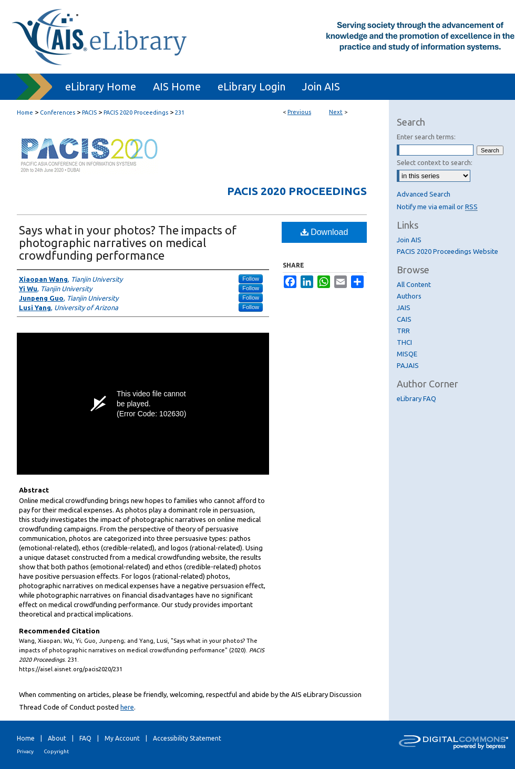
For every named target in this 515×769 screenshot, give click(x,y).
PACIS (89, 112)
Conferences (57, 112)
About (57, 738)
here (127, 707)
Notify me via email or (437, 206)
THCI (404, 342)
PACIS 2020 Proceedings (136, 112)
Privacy (25, 751)
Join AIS (409, 239)
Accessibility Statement (187, 738)
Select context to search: (434, 162)
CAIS (404, 319)
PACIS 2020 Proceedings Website (447, 251)
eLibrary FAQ (416, 398)
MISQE (407, 353)
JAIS (403, 307)
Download (324, 232)
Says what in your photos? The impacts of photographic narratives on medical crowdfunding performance (127, 242)
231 (179, 112)
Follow (250, 278)
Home (25, 112)
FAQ (85, 738)
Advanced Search (423, 194)
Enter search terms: (426, 136)
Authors (409, 296)
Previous (299, 112)
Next (336, 112)
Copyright (56, 751)
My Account (122, 738)
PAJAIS (408, 365)
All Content (414, 284)
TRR (403, 330)
